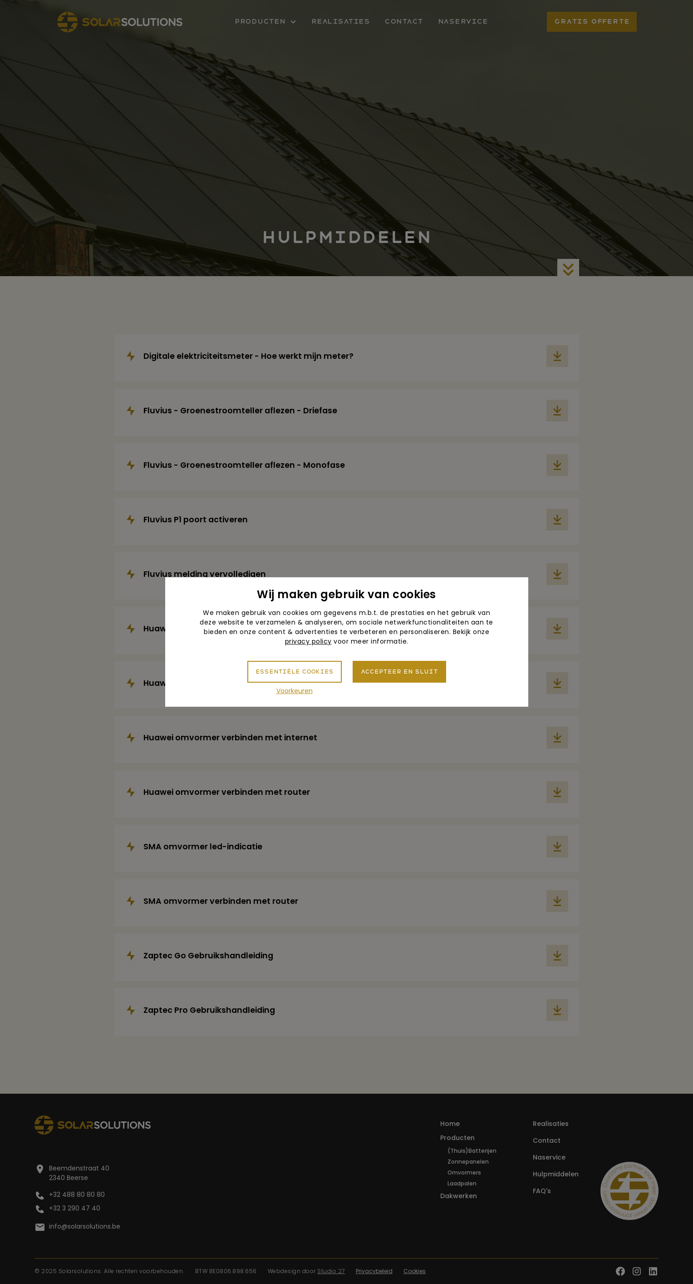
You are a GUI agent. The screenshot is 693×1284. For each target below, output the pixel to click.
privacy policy (308, 641)
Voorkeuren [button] (294, 690)
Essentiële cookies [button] (295, 672)
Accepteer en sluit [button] (399, 672)
